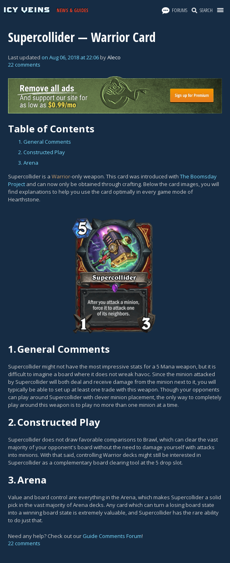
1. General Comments (44, 141)
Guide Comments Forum (112, 536)
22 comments (24, 64)
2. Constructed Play (41, 152)
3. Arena (28, 162)
